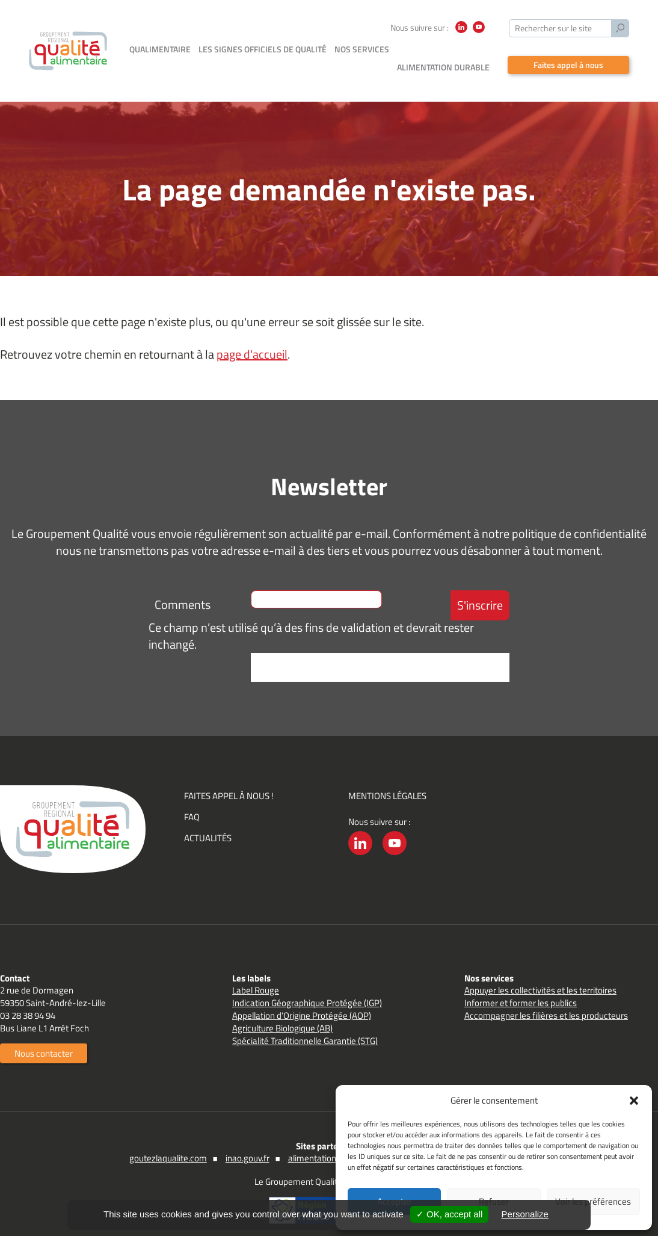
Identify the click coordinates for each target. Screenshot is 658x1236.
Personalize (525, 1214)
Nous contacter (43, 1035)
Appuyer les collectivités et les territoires (540, 972)
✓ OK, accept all (449, 1214)
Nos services (361, 49)
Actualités (208, 820)
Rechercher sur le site (553, 28)
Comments (183, 586)
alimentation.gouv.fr (326, 1140)
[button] (634, 1101)
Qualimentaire (160, 49)
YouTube (479, 32)
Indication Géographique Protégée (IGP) (307, 985)
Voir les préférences (593, 1201)
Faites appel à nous (568, 46)
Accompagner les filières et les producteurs (546, 997)
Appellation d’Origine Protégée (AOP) (301, 997)
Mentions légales (387, 778)
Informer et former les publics (520, 985)
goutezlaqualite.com (168, 1140)
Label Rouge (255, 972)
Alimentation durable (443, 49)
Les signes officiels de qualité (262, 49)
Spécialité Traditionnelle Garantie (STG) (305, 1023)
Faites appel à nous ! (229, 778)
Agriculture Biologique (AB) (282, 1010)
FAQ (192, 799)
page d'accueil (252, 336)
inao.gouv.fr (247, 1140)
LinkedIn (461, 32)
